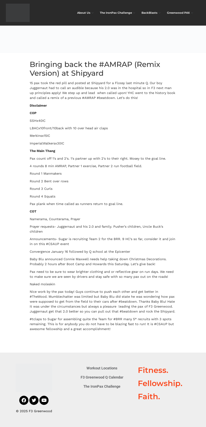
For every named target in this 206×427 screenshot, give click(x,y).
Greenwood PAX (180, 12)
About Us (85, 12)
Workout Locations (102, 368)
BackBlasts (151, 12)
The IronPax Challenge (118, 12)
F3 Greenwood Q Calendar (102, 377)
